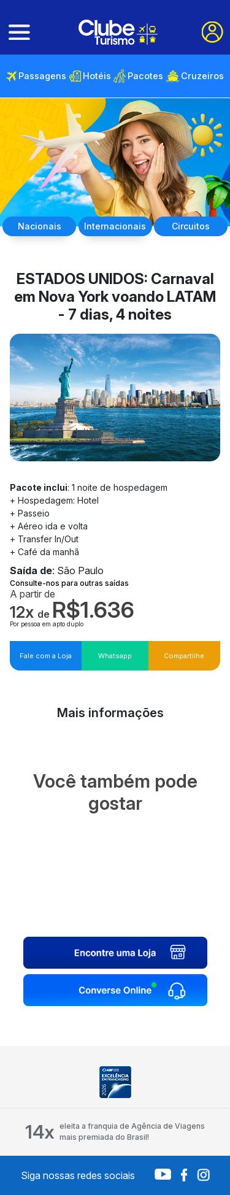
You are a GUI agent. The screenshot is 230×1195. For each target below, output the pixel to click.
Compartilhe (184, 655)
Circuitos (191, 226)
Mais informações (110, 712)
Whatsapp (115, 655)
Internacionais (115, 226)
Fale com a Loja (46, 655)
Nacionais (39, 226)
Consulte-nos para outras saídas (69, 583)
